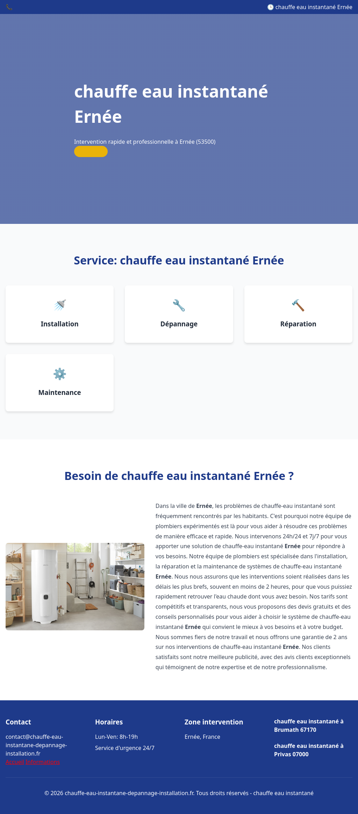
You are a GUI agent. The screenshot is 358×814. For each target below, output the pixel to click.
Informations (43, 762)
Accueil (15, 762)
